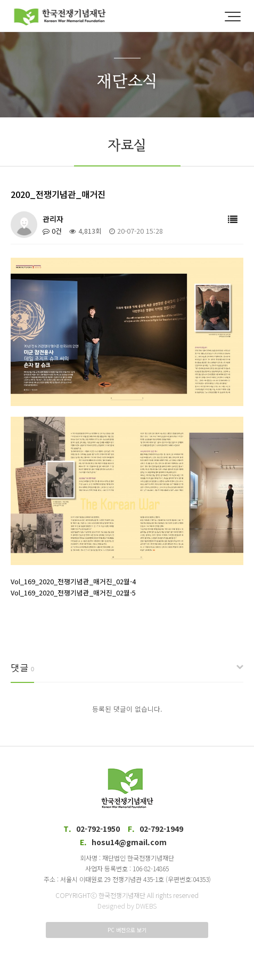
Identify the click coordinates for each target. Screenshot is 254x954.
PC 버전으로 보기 (127, 930)
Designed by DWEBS (127, 905)
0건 (52, 231)
